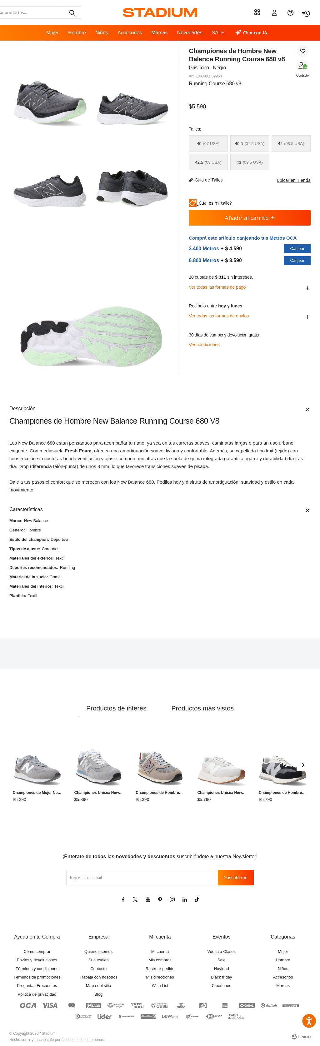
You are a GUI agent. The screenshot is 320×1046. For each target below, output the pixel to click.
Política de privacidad (37, 994)
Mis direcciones (160, 977)
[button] (71, 12)
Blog (98, 994)
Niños (101, 32)
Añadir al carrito (250, 218)
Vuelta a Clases (222, 951)
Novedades (189, 32)
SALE (218, 32)
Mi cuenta (160, 951)
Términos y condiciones (37, 968)
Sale (222, 960)
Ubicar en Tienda (291, 180)
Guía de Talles (209, 180)
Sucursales (98, 960)
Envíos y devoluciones (37, 960)
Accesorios (130, 32)
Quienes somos (98, 951)
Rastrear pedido (160, 968)
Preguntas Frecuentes (37, 985)
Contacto (302, 75)
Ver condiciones (204, 344)
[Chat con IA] (251, 33)
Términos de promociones (36, 977)
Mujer (52, 32)
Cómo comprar (36, 951)
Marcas (159, 32)
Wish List (160, 985)
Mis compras (160, 960)
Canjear (297, 248)
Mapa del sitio (98, 985)
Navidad (221, 968)
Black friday (221, 977)
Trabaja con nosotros (98, 977)
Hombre (77, 32)
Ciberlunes (221, 985)
